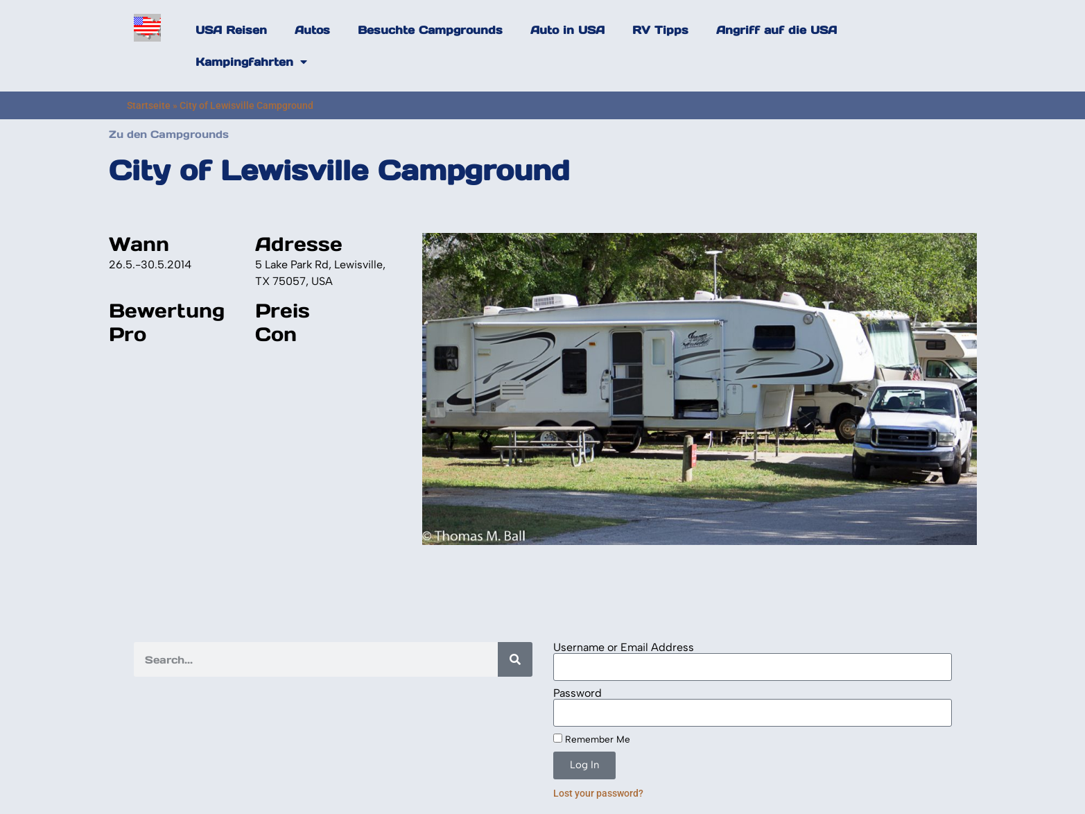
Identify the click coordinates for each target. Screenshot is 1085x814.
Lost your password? (598, 793)
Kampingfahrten (251, 61)
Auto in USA (567, 30)
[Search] (515, 659)
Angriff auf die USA (776, 30)
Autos (312, 30)
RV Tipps (660, 30)
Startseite (149, 105)
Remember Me (591, 739)
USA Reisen (231, 30)
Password (577, 693)
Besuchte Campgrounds (430, 30)
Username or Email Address (623, 647)
